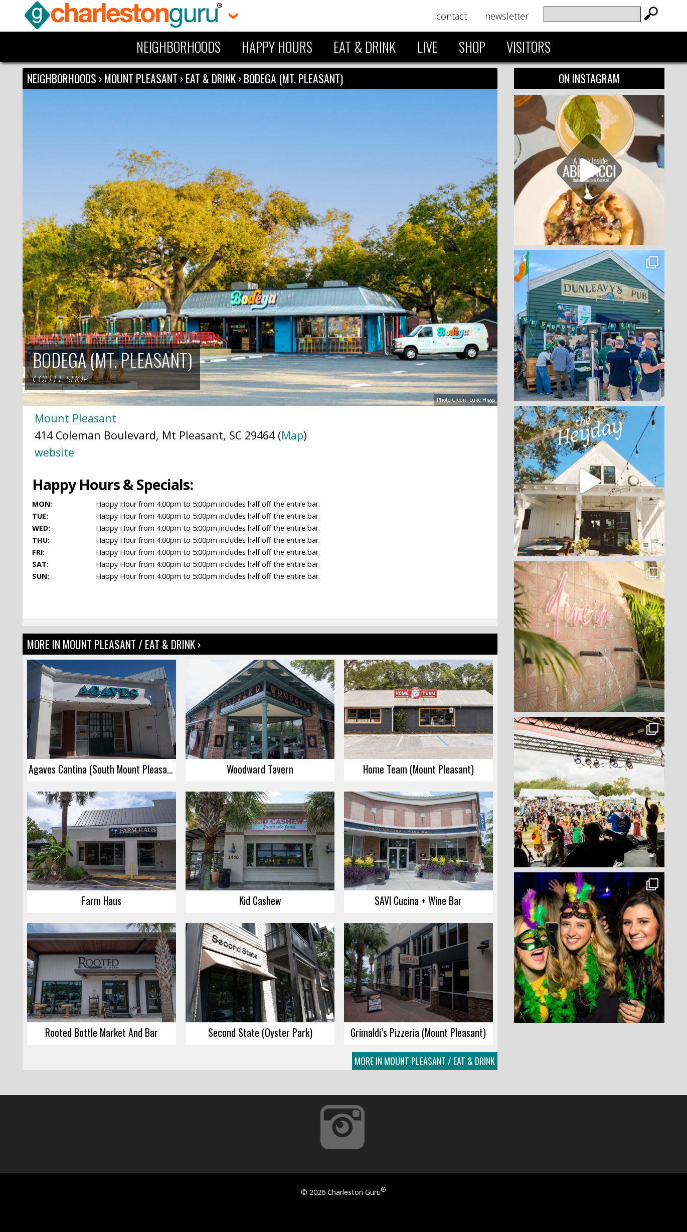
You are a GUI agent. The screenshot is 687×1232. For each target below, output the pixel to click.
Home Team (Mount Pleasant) (418, 769)
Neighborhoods (178, 47)
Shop (472, 47)
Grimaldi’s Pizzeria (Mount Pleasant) (418, 1032)
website (54, 452)
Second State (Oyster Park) (260, 1032)
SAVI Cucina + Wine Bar (418, 900)
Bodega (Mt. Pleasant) (293, 78)
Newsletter (507, 16)
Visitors (528, 47)
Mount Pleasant (142, 78)
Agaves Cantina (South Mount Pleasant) (102, 769)
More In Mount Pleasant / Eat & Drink (425, 1060)
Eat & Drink (364, 47)
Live (427, 47)
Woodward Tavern (260, 769)
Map (292, 435)
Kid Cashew (260, 900)
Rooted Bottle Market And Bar (101, 1032)
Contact (451, 16)
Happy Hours (277, 47)
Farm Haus (101, 900)
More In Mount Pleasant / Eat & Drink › (114, 644)
